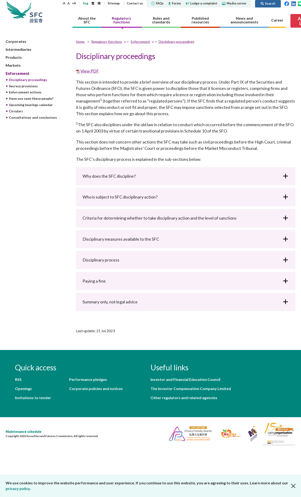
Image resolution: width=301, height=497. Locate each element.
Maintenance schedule (23, 432)
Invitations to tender (33, 397)
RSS (18, 379)
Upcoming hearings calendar (31, 105)
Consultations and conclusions (33, 117)
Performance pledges (88, 379)
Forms (174, 3)
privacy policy (18, 488)
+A (74, 3)
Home (80, 42)
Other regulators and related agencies (183, 397)
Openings (23, 388)
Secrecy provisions (23, 86)
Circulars (16, 111)
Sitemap (114, 3)
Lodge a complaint (201, 3)
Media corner (234, 3)
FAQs (157, 3)
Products (14, 57)
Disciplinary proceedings (28, 80)
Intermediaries (18, 49)
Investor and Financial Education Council (185, 379)
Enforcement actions (25, 92)
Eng (85, 3)
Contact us (135, 3)
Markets (13, 65)
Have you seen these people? (31, 98)
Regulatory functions (106, 42)
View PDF (89, 71)
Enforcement (18, 73)
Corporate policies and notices (96, 388)
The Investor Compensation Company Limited (190, 388)
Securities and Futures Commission (36, 11)
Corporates (16, 41)
